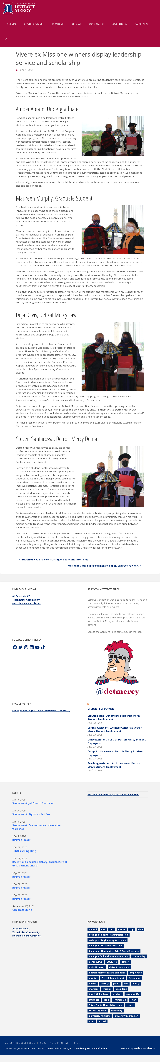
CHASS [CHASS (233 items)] (121, 929)
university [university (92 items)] (116, 1010)
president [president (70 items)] (121, 988)
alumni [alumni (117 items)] (93, 929)
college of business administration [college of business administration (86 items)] (108, 934)
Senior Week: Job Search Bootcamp (33, 803)
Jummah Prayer (21, 839)
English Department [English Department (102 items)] (113, 978)
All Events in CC (21, 596)
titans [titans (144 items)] (130, 1005)
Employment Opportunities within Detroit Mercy (42, 710)
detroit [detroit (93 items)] (125, 961)
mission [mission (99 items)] (107, 988)
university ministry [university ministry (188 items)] (99, 1015)
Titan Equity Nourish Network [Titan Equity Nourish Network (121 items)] (105, 1005)
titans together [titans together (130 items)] (98, 1010)
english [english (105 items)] (93, 978)
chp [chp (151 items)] (132, 929)
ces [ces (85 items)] (112, 929)
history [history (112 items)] (105, 983)
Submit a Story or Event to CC (61, 1043)
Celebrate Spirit (22, 909)
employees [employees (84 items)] (136, 972)
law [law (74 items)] (126, 983)
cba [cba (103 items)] (103, 929)
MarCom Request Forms (20, 1043)
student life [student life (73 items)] (132, 994)
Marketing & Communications (91, 1048)
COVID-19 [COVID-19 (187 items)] (112, 961)
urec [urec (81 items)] (91, 1021)
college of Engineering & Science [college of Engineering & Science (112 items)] (107, 940)
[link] (6, 39)
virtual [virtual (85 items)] (102, 1021)
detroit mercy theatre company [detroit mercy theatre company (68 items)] (107, 972)
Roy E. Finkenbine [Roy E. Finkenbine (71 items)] (98, 994)
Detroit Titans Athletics (27, 603)
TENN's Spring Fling (24, 851)
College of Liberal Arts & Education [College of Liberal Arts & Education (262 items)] (108, 956)
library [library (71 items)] (136, 983)
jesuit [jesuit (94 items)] (116, 983)
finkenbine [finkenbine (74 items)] (134, 978)
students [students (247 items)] (94, 999)
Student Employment (102, 708)
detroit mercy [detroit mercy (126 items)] (97, 967)
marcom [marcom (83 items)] (93, 988)
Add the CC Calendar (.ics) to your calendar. (114, 794)
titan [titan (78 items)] (133, 999)
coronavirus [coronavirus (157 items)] (95, 961)
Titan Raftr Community (26, 599)
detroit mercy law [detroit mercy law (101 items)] (119, 967)
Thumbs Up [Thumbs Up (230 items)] (119, 999)
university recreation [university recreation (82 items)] (126, 1015)
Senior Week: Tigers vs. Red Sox (31, 814)
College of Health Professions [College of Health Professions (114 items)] (105, 945)
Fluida (136, 1048)
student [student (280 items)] (117, 994)
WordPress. (149, 1048)
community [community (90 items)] (138, 956)
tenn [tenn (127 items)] (106, 999)
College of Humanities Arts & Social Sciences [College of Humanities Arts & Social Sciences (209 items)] (114, 951)
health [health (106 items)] (92, 983)
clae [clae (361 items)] (140, 929)
